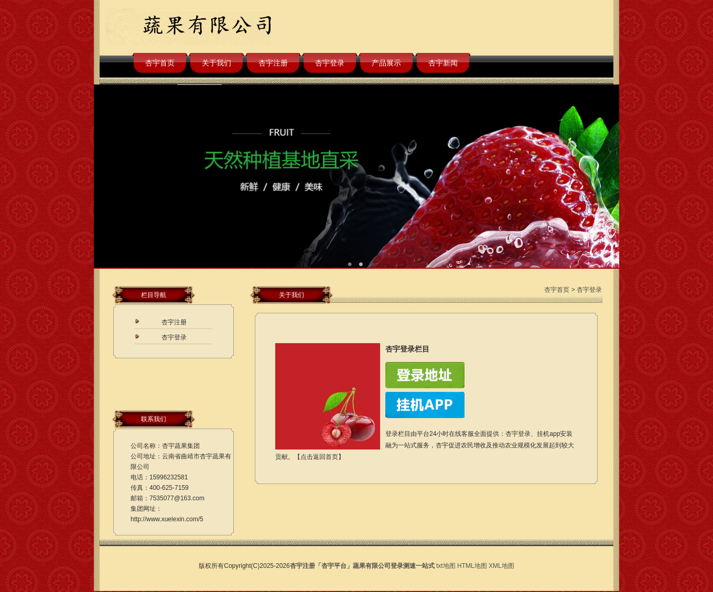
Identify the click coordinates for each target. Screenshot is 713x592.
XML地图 (501, 565)
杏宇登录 (329, 63)
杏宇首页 (160, 63)
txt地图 (446, 565)
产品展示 (386, 63)
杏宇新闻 (443, 63)
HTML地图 (472, 565)
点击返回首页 (319, 457)
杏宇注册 (273, 63)
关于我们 (216, 63)
